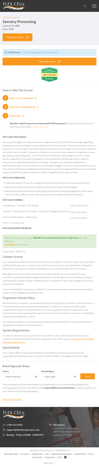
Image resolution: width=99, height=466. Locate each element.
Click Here (10, 244)
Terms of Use (50, 457)
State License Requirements (62, 454)
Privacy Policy (37, 457)
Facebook (65, 457)
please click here (40, 126)
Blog (47, 454)
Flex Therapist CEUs (14, 6)
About (91, 454)
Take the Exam (17, 37)
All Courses (25, 454)
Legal (59, 457)
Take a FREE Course (11, 454)
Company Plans (80, 454)
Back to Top (48, 463)
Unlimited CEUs (37, 454)
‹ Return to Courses (11, 17)
